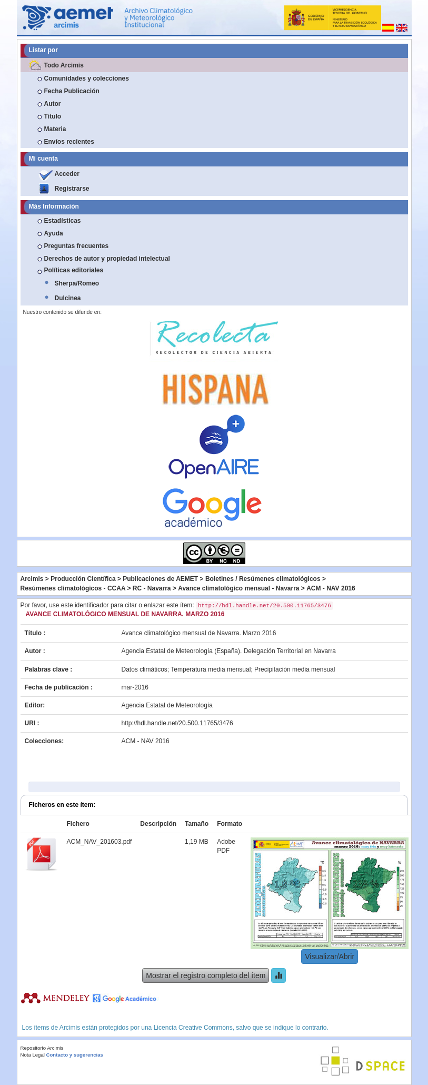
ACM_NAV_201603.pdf (99, 841)
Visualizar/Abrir (329, 956)
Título (53, 116)
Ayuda (53, 233)
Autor (52, 103)
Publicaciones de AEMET (160, 579)
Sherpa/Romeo (77, 283)
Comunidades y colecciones (86, 78)
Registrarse (72, 188)
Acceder (67, 173)
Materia (55, 129)
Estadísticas (62, 220)
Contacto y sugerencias (74, 1055)
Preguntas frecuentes (76, 246)
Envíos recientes (69, 141)
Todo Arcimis (64, 65)
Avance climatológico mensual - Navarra (238, 588)
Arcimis (32, 579)
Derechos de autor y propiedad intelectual (107, 258)
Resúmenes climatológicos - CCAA (73, 588)
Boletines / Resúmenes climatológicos (263, 579)
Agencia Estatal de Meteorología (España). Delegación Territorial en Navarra (229, 651)
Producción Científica (83, 579)
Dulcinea (68, 298)
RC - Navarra (152, 588)
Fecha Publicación (71, 91)
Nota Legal (33, 1055)
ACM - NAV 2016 (330, 588)
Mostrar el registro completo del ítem (205, 975)
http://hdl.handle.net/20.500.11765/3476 (177, 723)
